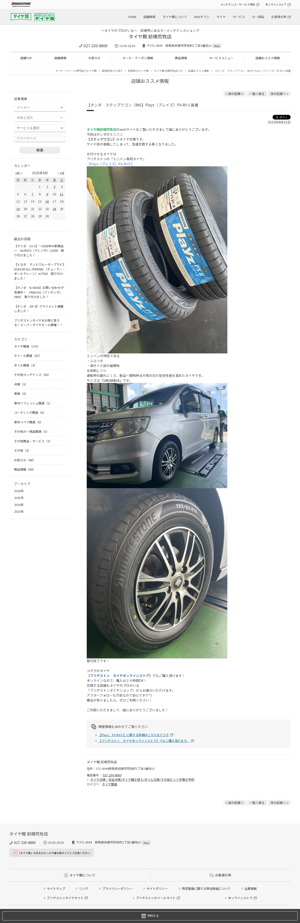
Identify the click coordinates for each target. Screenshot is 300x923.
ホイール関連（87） (28, 355)
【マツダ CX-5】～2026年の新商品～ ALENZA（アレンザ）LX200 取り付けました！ (39, 250)
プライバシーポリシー (117, 888)
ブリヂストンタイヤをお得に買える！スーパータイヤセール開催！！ (38, 322)
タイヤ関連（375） (27, 346)
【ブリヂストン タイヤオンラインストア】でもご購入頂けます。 (144, 740)
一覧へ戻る (257, 93)
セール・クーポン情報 (138, 58)
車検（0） (21, 393)
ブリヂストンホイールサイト (156, 898)
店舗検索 (149, 17)
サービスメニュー (221, 58)
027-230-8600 (96, 45)
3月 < (18, 173)
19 (18, 209)
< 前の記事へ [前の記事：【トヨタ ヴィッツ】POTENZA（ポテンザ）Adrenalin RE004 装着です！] (235, 93)
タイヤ (221, 17)
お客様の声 (278, 17)
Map (216, 46)
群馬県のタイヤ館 (138, 71)
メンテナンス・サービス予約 (237, 4)
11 (61, 194)
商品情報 (181, 58)
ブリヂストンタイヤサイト (65, 898)
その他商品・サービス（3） (33, 441)
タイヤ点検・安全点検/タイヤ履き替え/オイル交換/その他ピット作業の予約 (142, 779)
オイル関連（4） (25, 365)
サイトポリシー (157, 888)
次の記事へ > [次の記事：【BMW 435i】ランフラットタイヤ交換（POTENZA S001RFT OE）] (279, 93)
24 (54, 209)
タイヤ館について (175, 17)
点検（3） (21, 384)
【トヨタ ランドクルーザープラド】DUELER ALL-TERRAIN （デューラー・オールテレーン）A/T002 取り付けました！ (40, 271)
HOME (132, 17)
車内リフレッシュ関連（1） (33, 403)
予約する (150, 915)
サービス (239, 17)
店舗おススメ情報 (267, 58)
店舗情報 (60, 58)
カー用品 (258, 17)
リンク (83, 888)
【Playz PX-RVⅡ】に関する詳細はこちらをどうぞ (133, 735)
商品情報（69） (25, 469)
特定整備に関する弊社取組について (206, 888)
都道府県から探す (112, 71)
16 (47, 201)
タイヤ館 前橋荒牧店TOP (168, 71)
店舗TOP (26, 58)
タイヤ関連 (109, 784)
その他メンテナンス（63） (32, 374)
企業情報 (250, 888)
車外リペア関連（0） (28, 422)
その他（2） (22, 450)
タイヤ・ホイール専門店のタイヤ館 (76, 71)
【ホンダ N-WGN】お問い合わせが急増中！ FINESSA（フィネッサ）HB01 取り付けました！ (39, 292)
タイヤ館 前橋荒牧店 (150, 36)
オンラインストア (275, 4)
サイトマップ (56, 888)
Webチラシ (202, 17)
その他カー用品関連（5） (31, 431)
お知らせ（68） (25, 460)
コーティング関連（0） (30, 412)
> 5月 (60, 173)
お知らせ (94, 58)
